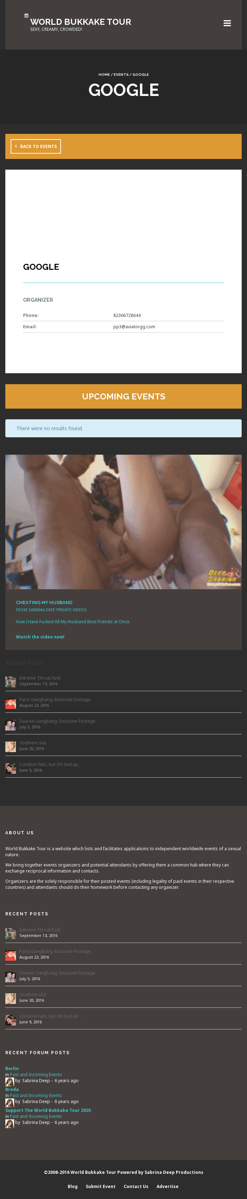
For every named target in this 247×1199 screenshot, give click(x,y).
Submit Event (101, 1186)
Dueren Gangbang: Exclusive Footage (57, 721)
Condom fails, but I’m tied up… (50, 764)
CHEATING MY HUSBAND (44, 602)
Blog (73, 1186)
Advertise (168, 1186)
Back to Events (38, 146)
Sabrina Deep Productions (174, 1172)
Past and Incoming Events (36, 1075)
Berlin (12, 1069)
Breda (12, 1089)
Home (104, 74)
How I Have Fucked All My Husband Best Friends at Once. (73, 622)
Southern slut (32, 743)
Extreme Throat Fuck (40, 678)
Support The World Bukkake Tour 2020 (48, 1110)
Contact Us (136, 1186)
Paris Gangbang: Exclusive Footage (55, 700)
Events (121, 74)
